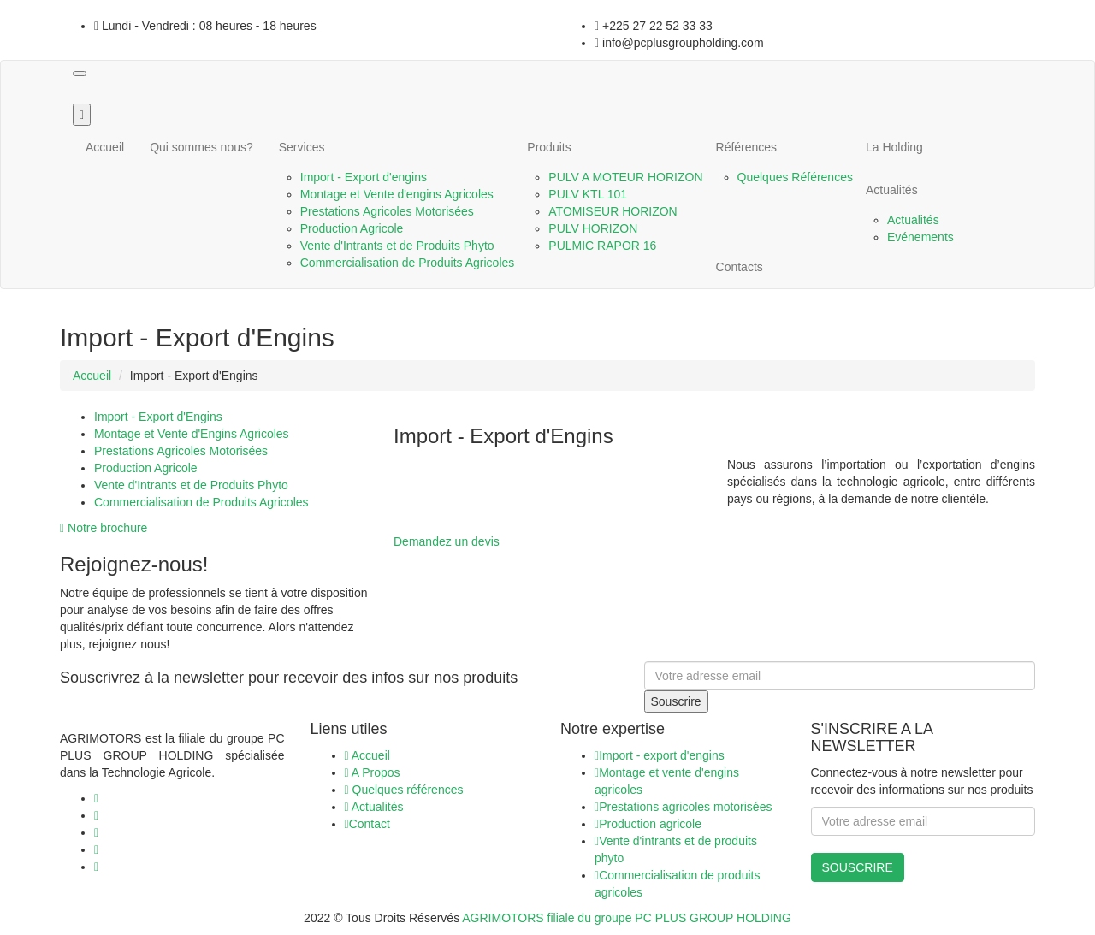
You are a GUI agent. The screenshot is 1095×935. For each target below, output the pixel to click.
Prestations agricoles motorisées (683, 807)
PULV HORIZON (592, 228)
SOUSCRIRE (857, 867)
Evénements (920, 237)
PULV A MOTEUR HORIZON (625, 177)
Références (747, 147)
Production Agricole (352, 228)
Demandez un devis (447, 541)
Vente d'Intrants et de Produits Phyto (397, 245)
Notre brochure (103, 528)
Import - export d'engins (660, 755)
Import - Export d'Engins (158, 416)
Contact (367, 824)
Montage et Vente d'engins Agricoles (397, 194)
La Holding (894, 147)
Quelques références (404, 789)
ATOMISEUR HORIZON (612, 211)
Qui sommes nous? (201, 147)
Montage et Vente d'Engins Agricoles (191, 434)
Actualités (892, 190)
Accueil (105, 147)
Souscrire (676, 701)
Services (302, 147)
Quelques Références (795, 177)
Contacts (739, 267)
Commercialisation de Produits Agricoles (407, 262)
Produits (549, 147)
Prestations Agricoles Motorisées (387, 211)
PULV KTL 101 (587, 194)
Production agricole (648, 824)
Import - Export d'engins (363, 177)
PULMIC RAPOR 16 (602, 245)
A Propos (372, 772)
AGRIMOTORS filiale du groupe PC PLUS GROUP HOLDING (626, 918)
